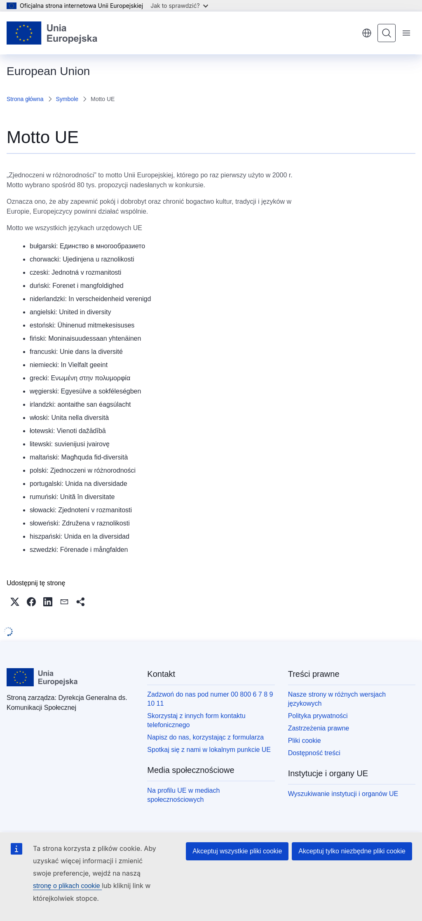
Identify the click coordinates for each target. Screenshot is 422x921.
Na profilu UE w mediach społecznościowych (183, 795)
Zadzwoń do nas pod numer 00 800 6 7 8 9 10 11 (210, 699)
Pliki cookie (304, 740)
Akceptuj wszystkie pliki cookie (237, 851)
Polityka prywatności (318, 715)
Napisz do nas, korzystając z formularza (205, 737)
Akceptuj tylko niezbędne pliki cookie (352, 851)
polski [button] (367, 33)
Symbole (67, 99)
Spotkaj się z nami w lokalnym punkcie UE (209, 749)
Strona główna (25, 99)
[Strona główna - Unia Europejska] (52, 33)
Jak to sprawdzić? (179, 5)
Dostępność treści (314, 752)
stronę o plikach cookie (67, 885)
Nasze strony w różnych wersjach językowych (337, 699)
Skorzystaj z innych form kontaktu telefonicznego (196, 720)
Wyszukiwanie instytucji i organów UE (343, 793)
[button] (14, 601)
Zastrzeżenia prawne (318, 728)
